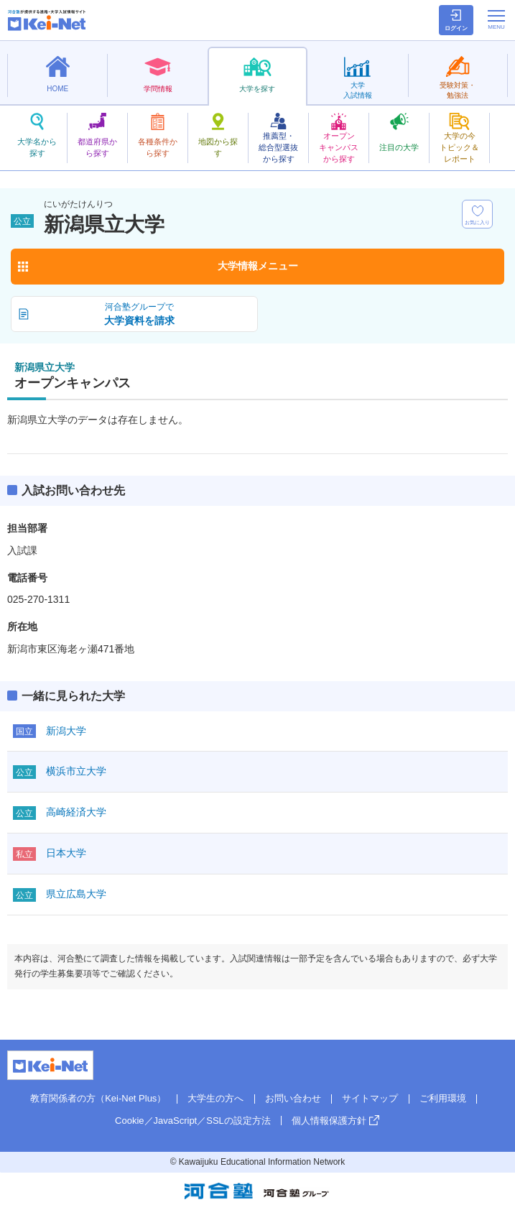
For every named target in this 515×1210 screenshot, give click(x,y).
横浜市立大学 (76, 771)
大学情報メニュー (258, 266)
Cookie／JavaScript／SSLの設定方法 (193, 1120)
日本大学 (66, 853)
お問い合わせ (293, 1098)
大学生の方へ (215, 1098)
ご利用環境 (442, 1098)
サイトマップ (370, 1098)
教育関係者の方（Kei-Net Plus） (98, 1098)
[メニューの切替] (496, 19)
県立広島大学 (76, 894)
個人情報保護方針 (329, 1120)
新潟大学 (66, 730)
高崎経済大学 (76, 812)
